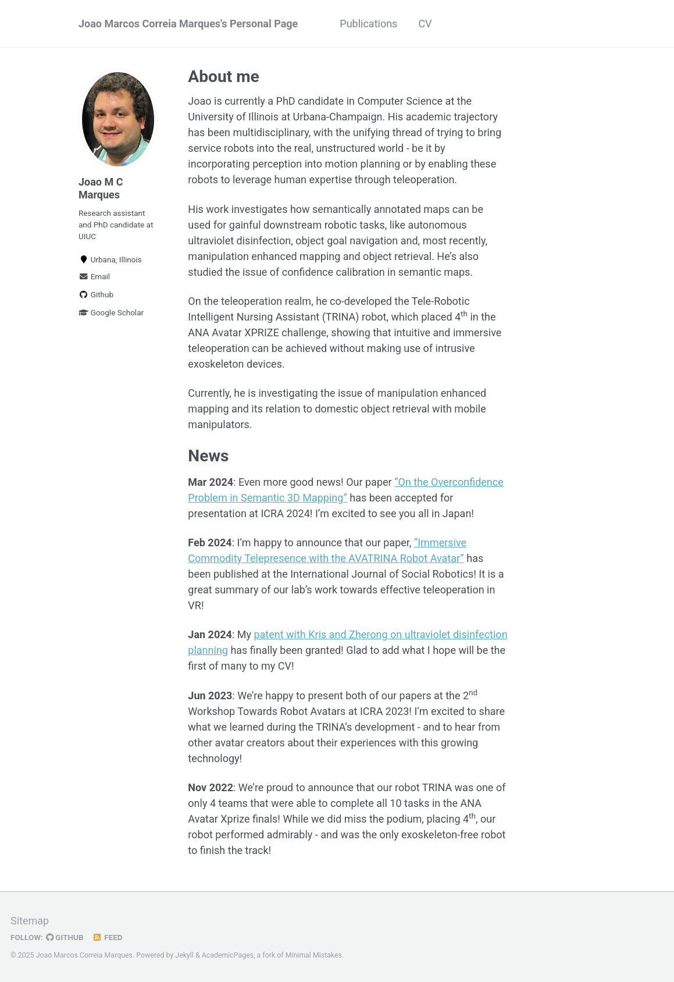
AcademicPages (228, 955)
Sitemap (29, 921)
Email (94, 276)
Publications (368, 23)
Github (96, 294)
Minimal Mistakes (314, 955)
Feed (107, 937)
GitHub (65, 937)
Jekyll (184, 955)
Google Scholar (111, 312)
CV (424, 23)
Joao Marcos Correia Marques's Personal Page (188, 23)
